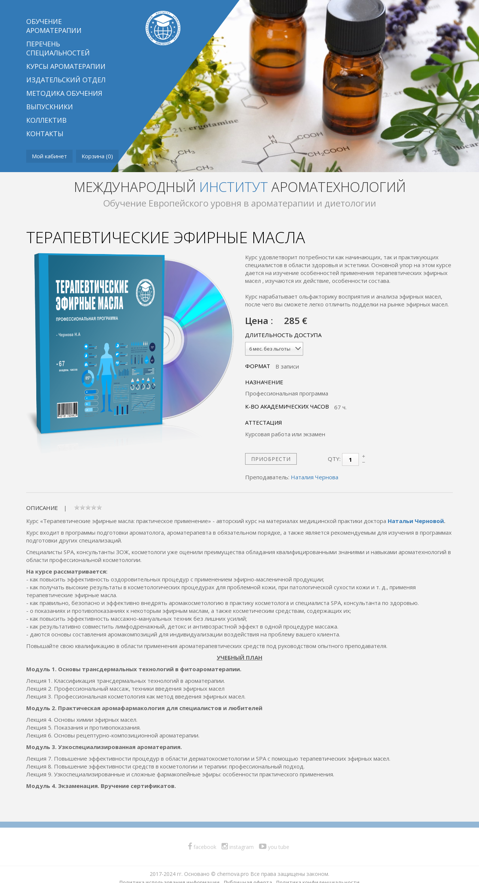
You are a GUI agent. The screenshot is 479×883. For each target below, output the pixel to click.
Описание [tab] (42, 507)
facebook (202, 846)
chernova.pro (233, 873)
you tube (274, 846)
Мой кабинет (49, 156)
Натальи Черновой (416, 521)
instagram (238, 846)
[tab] (88, 508)
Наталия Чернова (314, 477)
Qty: (334, 458)
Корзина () (97, 156)
